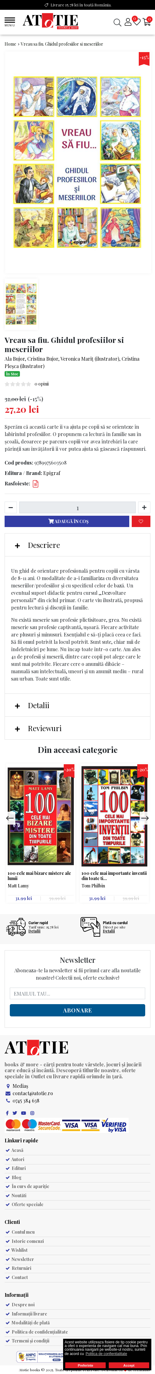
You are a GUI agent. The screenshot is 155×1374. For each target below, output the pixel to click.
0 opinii (42, 384)
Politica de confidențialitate (36, 1332)
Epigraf (51, 473)
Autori (14, 1159)
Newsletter (19, 1259)
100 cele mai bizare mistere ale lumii (39, 876)
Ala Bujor (15, 358)
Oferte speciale (24, 1204)
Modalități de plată (27, 1323)
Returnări (18, 1268)
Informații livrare (26, 1314)
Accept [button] (128, 1365)
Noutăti (15, 1195)
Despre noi (20, 1305)
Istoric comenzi (24, 1241)
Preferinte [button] (85, 1365)
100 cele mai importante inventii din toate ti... (114, 876)
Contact (16, 1277)
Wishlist (16, 1250)
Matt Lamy (18, 886)
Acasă (14, 1150)
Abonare (77, 1010)
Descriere (37, 545)
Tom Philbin (93, 886)
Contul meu (20, 1232)
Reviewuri (38, 728)
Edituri (15, 1168)
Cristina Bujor (42, 358)
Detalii (32, 705)
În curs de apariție (27, 1186)
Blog (13, 1177)
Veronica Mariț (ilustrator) (89, 358)
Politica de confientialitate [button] (106, 1354)
